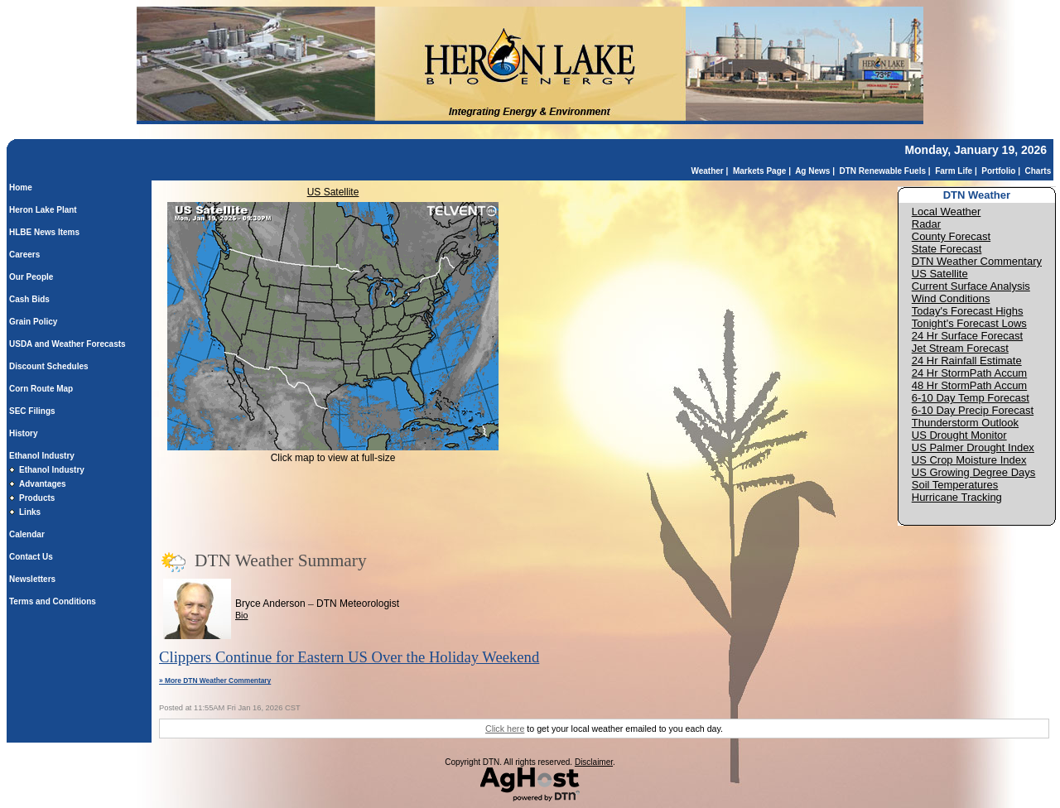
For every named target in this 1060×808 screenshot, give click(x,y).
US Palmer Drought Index (973, 447)
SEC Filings (32, 411)
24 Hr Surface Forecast (967, 335)
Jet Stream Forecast (960, 348)
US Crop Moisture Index (969, 460)
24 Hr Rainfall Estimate (967, 360)
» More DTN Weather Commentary (215, 680)
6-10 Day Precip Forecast (973, 410)
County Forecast (951, 236)
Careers (24, 254)
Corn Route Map (41, 388)
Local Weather (946, 211)
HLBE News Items (44, 232)
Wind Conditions (951, 298)
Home (20, 187)
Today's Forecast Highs (968, 311)
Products (37, 498)
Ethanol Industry (42, 455)
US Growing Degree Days (974, 472)
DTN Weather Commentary (977, 261)
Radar (926, 224)
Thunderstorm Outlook (965, 422)
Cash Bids (29, 299)
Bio (241, 615)
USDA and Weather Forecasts (67, 344)
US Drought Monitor (959, 435)
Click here (504, 728)
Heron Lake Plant (43, 209)
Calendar (27, 534)
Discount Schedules (49, 366)
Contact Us (31, 556)
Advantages (42, 483)
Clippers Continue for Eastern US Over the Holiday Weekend (349, 657)
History (23, 433)
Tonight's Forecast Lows (969, 323)
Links (30, 512)
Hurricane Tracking (957, 497)
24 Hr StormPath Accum (969, 373)
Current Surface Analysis (971, 286)
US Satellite (333, 192)
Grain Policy (33, 321)
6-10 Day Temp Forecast (970, 398)
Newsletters (32, 579)
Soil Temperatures (955, 485)
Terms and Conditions (52, 601)
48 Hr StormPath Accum (969, 385)
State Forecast (947, 249)
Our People (31, 276)
